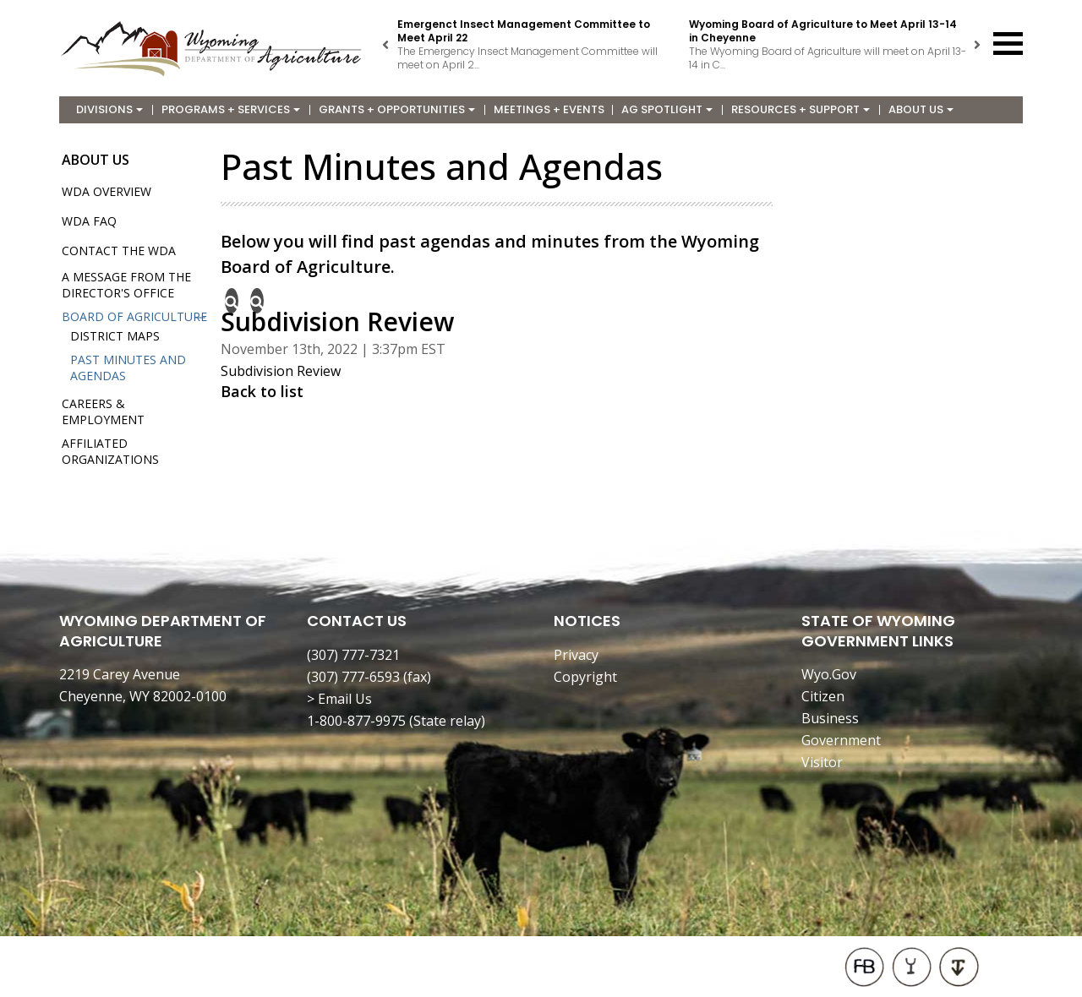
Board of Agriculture (134, 316)
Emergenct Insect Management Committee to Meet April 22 (523, 31)
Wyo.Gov (828, 674)
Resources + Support (800, 109)
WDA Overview (106, 191)
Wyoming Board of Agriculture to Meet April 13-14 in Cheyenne (823, 31)
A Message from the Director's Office (126, 285)
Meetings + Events (549, 109)
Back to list (262, 391)
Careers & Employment (103, 411)
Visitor (822, 762)
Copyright (585, 676)
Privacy (576, 655)
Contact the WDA (119, 250)
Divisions (109, 109)
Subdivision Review (281, 371)
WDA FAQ (89, 221)
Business (830, 718)
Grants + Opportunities (397, 109)
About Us (921, 109)
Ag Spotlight (667, 109)
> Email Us (339, 698)
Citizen (822, 696)
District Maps (115, 336)
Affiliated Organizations (110, 451)
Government (841, 740)
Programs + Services (230, 109)
